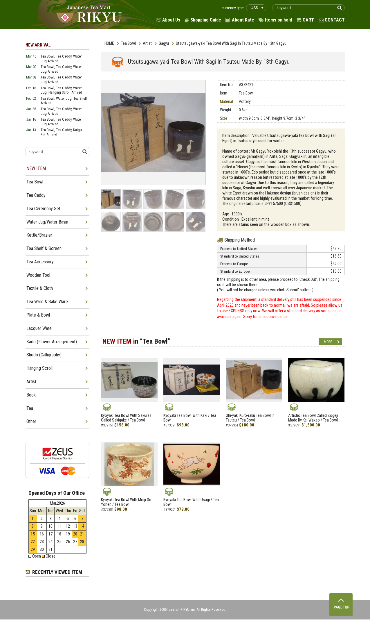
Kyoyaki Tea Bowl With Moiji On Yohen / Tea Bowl (126, 502)
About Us (171, 20)
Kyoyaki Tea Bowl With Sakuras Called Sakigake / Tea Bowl (126, 418)
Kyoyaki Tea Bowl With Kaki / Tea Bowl (189, 418)
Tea (29, 408)
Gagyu (164, 43)
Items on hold (278, 20)
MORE (328, 342)
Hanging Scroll (39, 368)
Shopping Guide (205, 20)
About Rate (243, 20)
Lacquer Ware (39, 328)
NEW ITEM (36, 168)
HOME (109, 43)
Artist (147, 43)
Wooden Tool (38, 275)
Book (31, 395)
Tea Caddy (36, 195)
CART (308, 20)
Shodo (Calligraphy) (44, 355)
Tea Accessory (40, 262)
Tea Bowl (128, 43)
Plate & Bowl (38, 315)
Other (31, 421)
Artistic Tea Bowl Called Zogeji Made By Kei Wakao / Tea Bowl (313, 418)
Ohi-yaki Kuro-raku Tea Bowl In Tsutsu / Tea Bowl (250, 418)
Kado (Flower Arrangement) (51, 341)
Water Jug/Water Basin (47, 222)
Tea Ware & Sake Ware (47, 301)
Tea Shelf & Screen (44, 248)
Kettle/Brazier (39, 235)
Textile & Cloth (39, 288)
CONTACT (335, 20)
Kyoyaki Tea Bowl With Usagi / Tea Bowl (191, 502)
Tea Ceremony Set (43, 208)
